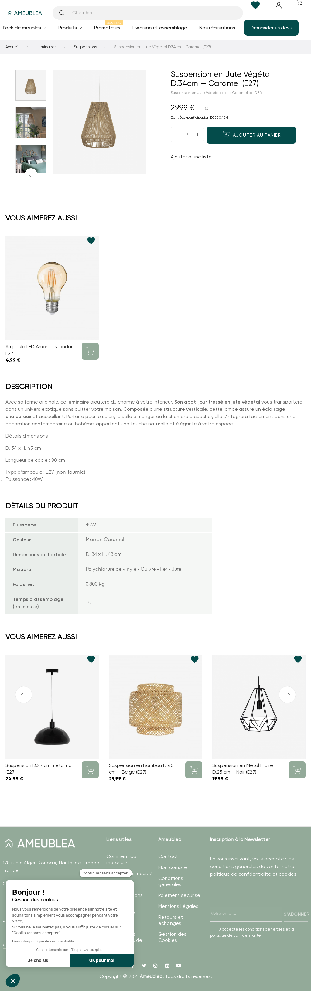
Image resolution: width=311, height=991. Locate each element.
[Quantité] (187, 134)
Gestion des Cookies (172, 937)
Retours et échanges (170, 920)
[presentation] (256, 905)
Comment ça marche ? (121, 859)
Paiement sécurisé (179, 895)
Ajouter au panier (251, 134)
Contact (168, 856)
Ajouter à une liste (191, 157)
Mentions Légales (178, 906)
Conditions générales (170, 881)
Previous (31, 174)
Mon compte (172, 867)
